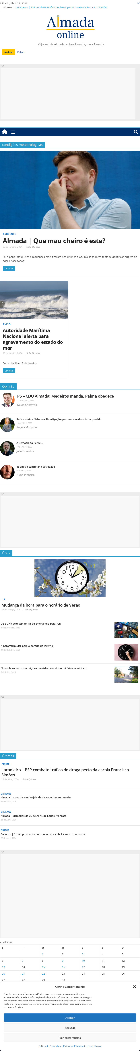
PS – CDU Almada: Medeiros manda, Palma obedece (65, 396)
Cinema (6, 793)
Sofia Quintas (33, 246)
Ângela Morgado (26, 427)
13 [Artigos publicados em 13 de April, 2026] (3, 967)
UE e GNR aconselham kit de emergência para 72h (31, 623)
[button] (134, 986)
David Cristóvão (27, 405)
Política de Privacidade (50, 1046)
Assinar (8, 52)
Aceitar (70, 1017)
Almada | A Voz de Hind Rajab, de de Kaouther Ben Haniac (36, 797)
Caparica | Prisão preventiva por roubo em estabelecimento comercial (43, 834)
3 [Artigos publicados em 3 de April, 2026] (82, 954)
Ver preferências (70, 1038)
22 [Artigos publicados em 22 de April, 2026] (43, 973)
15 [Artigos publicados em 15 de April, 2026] (43, 967)
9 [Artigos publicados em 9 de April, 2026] (62, 960)
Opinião (8, 386)
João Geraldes (25, 451)
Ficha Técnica (95, 1046)
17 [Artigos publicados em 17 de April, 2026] (83, 967)
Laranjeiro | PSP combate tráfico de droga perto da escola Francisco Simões (61, 7)
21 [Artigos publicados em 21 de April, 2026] (23, 973)
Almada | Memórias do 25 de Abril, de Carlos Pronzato (34, 816)
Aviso (7, 324)
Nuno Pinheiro (25, 475)
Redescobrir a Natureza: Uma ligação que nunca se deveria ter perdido (59, 419)
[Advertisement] (68, 93)
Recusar (70, 1027)
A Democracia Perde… (29, 443)
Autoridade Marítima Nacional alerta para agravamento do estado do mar (33, 339)
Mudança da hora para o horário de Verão (40, 605)
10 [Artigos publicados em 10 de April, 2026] (83, 960)
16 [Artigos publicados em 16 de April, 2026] (63, 967)
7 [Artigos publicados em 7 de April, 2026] (23, 960)
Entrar (21, 52)
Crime (5, 764)
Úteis (6, 553)
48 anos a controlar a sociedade (35, 466)
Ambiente (9, 234)
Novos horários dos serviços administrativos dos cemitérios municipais (44, 668)
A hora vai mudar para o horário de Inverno (27, 646)
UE (3, 599)
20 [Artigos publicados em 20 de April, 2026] (3, 973)
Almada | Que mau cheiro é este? (54, 240)
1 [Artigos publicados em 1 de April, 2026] (42, 954)
